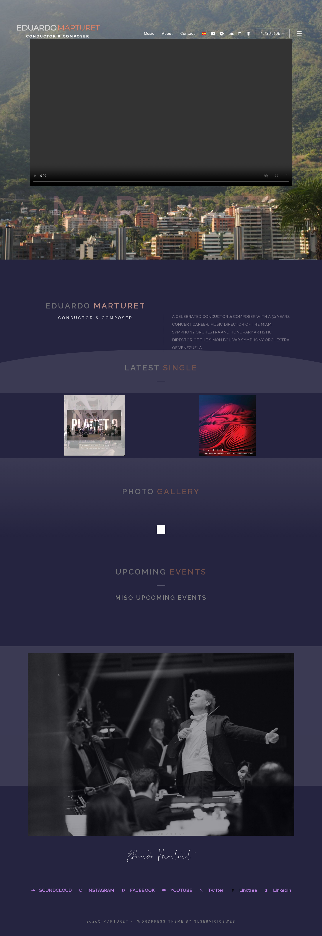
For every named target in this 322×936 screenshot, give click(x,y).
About (167, 33)
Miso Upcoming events (161, 597)
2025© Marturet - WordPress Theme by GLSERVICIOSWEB (161, 921)
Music (149, 33)
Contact (187, 33)
